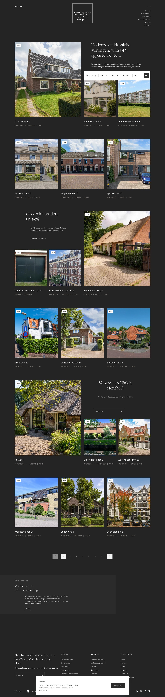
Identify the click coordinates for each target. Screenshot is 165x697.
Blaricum (123, 663)
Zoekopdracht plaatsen (38, 238)
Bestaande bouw (67, 659)
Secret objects (145, 14)
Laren (122, 659)
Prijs (113, 75)
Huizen (123, 666)
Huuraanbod (65, 670)
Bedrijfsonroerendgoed (69, 674)
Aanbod (147, 11)
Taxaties (94, 674)
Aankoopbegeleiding (98, 663)
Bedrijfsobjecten (144, 19)
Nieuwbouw (146, 16)
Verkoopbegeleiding (98, 659)
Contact (147, 25)
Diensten (147, 22)
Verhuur (93, 666)
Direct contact (19, 6)
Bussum (123, 670)
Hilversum (124, 674)
